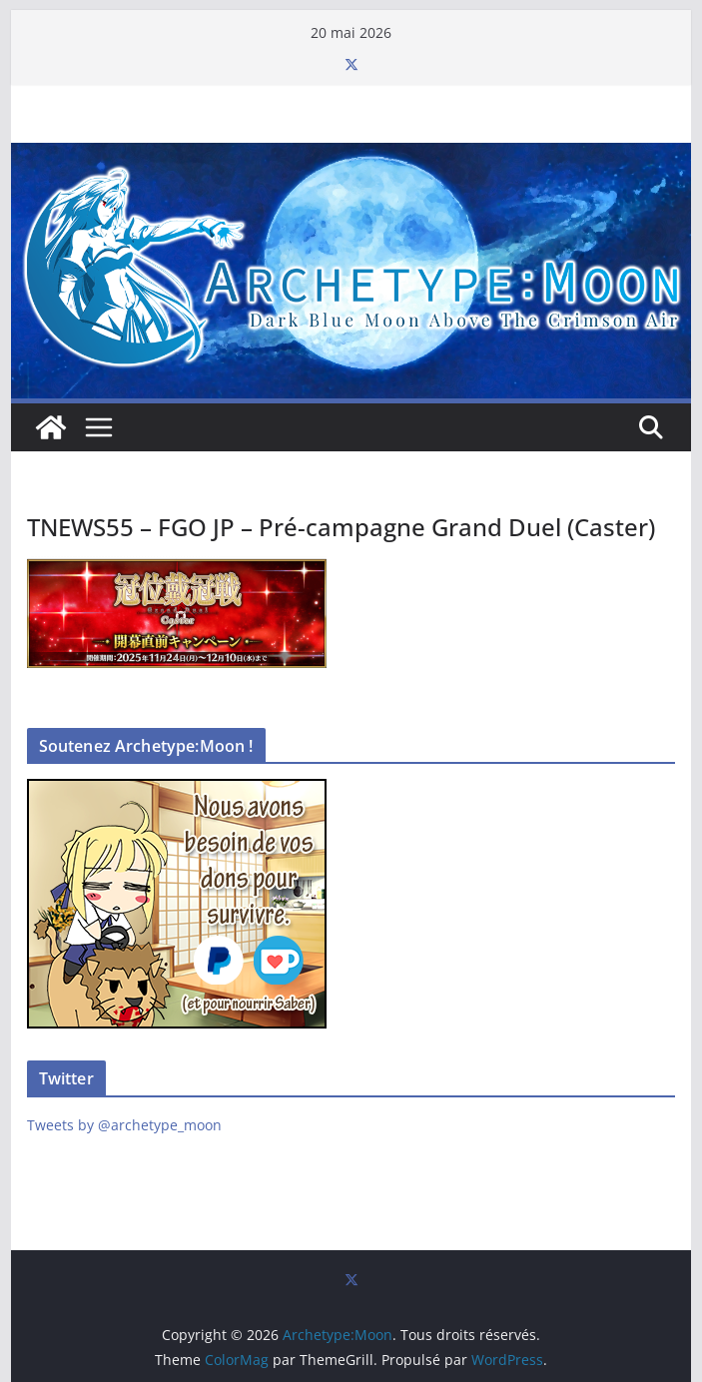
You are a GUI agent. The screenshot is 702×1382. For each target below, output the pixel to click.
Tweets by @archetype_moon (124, 1124)
